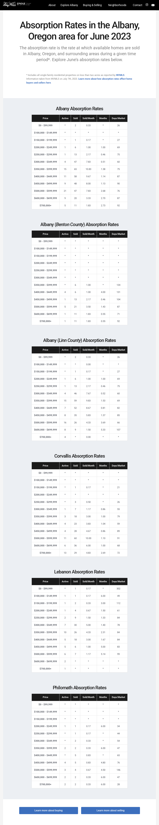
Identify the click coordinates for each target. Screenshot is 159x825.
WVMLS (120, 75)
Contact (137, 5)
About (52, 5)
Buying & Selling (93, 5)
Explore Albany (69, 5)
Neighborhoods (118, 5)
